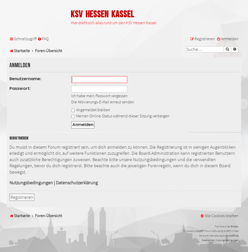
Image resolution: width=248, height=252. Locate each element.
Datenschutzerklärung (77, 183)
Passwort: (19, 88)
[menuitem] (43, 38)
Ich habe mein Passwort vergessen (99, 95)
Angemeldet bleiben (90, 109)
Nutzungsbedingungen (31, 183)
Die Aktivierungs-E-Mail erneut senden (102, 101)
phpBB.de (234, 235)
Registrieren (21, 197)
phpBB (199, 231)
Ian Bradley (233, 226)
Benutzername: (25, 79)
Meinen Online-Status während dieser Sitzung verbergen (120, 115)
